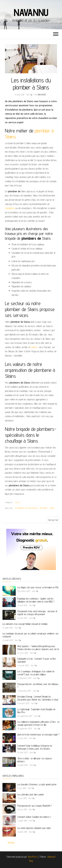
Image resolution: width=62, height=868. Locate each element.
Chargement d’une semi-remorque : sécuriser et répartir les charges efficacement (37, 613)
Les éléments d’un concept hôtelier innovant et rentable (24, 624)
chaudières (10, 208)
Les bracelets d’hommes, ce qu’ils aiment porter (37, 784)
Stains (52, 508)
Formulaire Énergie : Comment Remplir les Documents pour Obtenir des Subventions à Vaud (37, 698)
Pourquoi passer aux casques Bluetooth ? (34, 805)
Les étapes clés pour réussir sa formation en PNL (38, 587)
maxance (42, 94)
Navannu (31, 12)
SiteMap (10, 842)
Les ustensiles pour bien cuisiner (30, 794)
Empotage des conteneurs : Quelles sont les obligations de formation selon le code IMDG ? (35, 600)
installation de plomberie (26, 508)
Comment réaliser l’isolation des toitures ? (34, 816)
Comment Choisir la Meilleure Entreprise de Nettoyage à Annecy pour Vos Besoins (34, 747)
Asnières (34, 347)
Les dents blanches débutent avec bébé (34, 828)
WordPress (33, 856)
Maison (17, 502)
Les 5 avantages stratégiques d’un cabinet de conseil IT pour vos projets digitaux (35, 673)
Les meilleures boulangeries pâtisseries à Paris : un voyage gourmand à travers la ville (38, 723)
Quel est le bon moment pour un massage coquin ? (38, 734)
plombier (43, 508)
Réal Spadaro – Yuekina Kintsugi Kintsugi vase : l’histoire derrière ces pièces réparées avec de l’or (38, 648)
